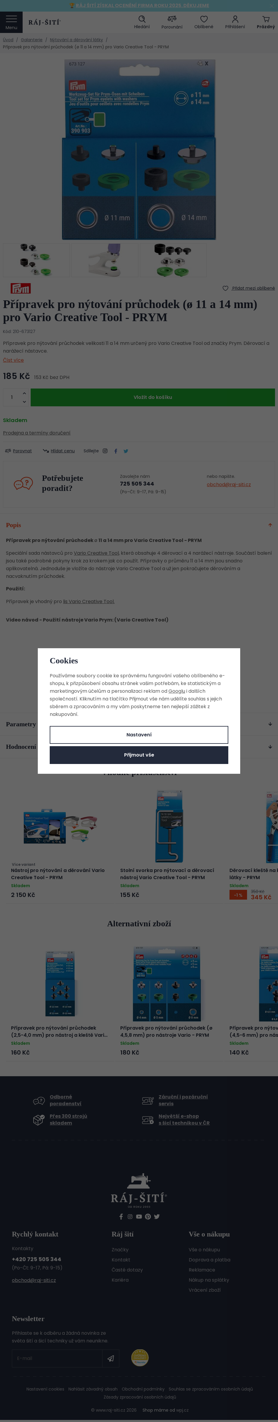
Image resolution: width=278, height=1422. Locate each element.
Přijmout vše (139, 755)
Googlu (176, 691)
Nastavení (139, 734)
